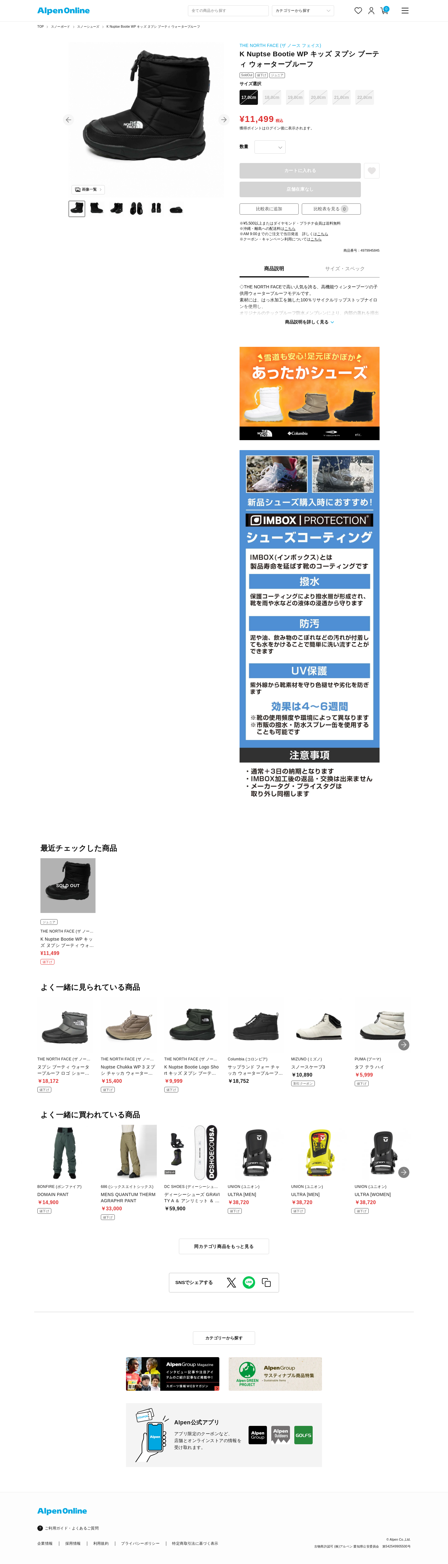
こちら (290, 228)
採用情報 (73, 1543)
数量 (244, 146)
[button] (68, 119)
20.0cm (318, 97)
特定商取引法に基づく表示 (195, 1543)
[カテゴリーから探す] (303, 10)
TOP (40, 26)
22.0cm (364, 97)
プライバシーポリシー (140, 1543)
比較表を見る (331, 209)
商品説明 (274, 268)
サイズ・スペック (345, 268)
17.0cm (248, 97)
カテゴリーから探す (224, 1338)
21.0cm (341, 97)
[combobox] (228, 10)
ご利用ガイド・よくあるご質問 (72, 1528)
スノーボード (60, 26)
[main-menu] (405, 10)
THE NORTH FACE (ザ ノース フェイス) (280, 45)
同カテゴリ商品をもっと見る (224, 1246)
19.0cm (295, 97)
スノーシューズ (88, 26)
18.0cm (271, 97)
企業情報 (45, 1543)
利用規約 (101, 1543)
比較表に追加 (269, 208)
